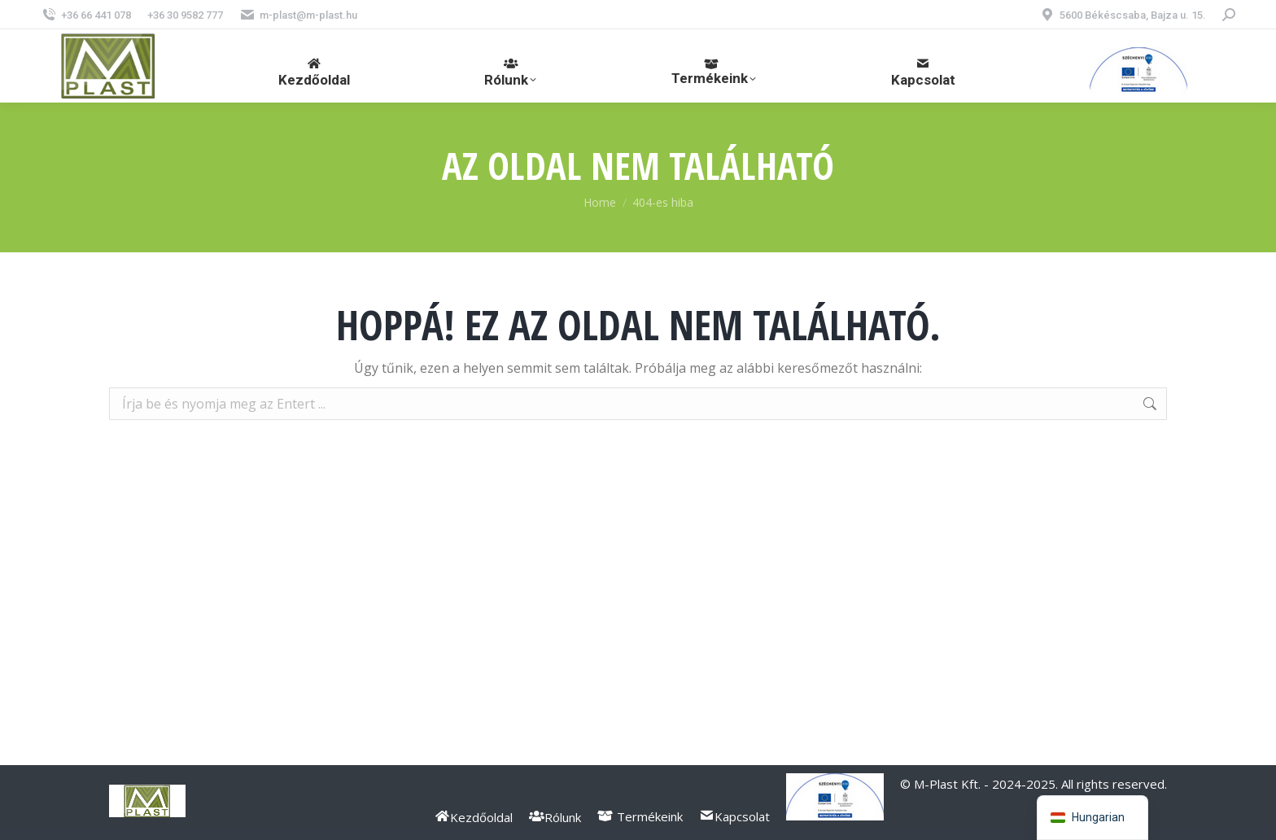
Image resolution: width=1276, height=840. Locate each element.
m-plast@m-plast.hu (298, 15)
